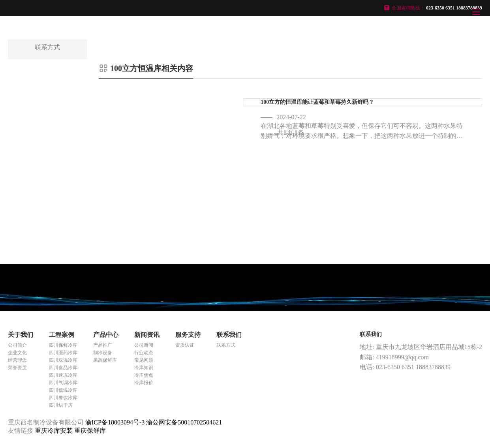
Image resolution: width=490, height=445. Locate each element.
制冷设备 (102, 352)
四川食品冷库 (63, 367)
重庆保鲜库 (90, 430)
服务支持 (188, 334)
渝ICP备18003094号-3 (115, 422)
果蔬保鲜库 (105, 360)
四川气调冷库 (63, 382)
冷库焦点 (143, 375)
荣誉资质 (17, 367)
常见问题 (143, 360)
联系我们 (229, 334)
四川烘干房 (61, 405)
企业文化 (17, 352)
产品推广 (102, 345)
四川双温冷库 (63, 360)
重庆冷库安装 (54, 430)
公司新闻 (143, 345)
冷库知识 (143, 367)
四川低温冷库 (63, 390)
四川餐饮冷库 (63, 397)
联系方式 (225, 345)
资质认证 (184, 345)
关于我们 (20, 334)
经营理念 (17, 360)
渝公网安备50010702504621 (184, 422)
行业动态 (143, 352)
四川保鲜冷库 (63, 345)
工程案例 (61, 334)
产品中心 (105, 334)
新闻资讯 (147, 334)
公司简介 (17, 345)
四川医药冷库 (63, 352)
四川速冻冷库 (63, 375)
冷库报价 (143, 382)
